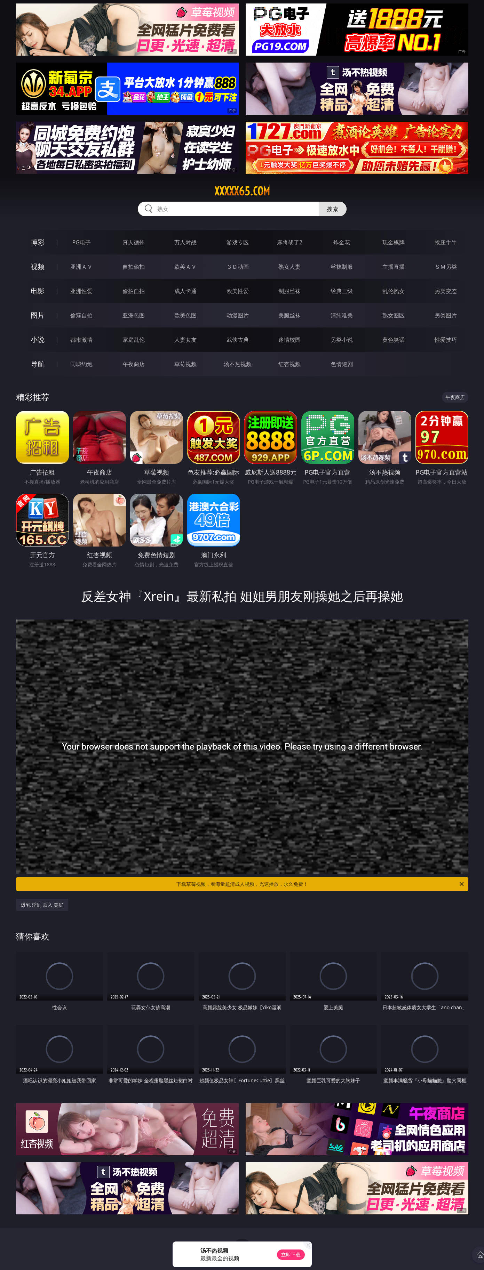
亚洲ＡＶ (81, 266)
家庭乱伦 (133, 339)
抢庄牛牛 (446, 242)
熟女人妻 (289, 266)
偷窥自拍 (81, 315)
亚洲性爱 (81, 291)
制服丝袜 (289, 291)
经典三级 (342, 291)
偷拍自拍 (133, 291)
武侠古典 (238, 339)
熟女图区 (393, 315)
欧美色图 (185, 315)
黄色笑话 (393, 339)
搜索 (332, 209)
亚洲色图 (133, 315)
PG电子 (81, 242)
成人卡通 (185, 291)
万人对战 (185, 242)
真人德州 (133, 242)
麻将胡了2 (289, 242)
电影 (38, 291)
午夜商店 (133, 364)
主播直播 (393, 266)
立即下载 (291, 1254)
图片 (38, 315)
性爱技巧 (446, 339)
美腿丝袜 (289, 315)
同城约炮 (81, 364)
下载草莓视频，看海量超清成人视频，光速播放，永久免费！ (320, 884)
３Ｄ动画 (238, 266)
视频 (38, 266)
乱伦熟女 (393, 291)
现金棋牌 (393, 242)
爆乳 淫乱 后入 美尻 (42, 904)
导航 (38, 364)
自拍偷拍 (133, 266)
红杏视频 (289, 364)
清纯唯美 (342, 315)
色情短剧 (342, 364)
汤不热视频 (238, 364)
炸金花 (341, 242)
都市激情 (81, 339)
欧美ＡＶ (185, 266)
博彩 (38, 242)
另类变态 (446, 291)
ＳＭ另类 (446, 266)
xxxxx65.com (242, 191)
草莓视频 (185, 364)
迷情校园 (289, 339)
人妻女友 (185, 339)
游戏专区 (238, 242)
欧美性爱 (238, 291)
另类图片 (446, 315)
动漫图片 (238, 315)
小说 (38, 339)
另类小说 (342, 339)
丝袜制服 (342, 266)
